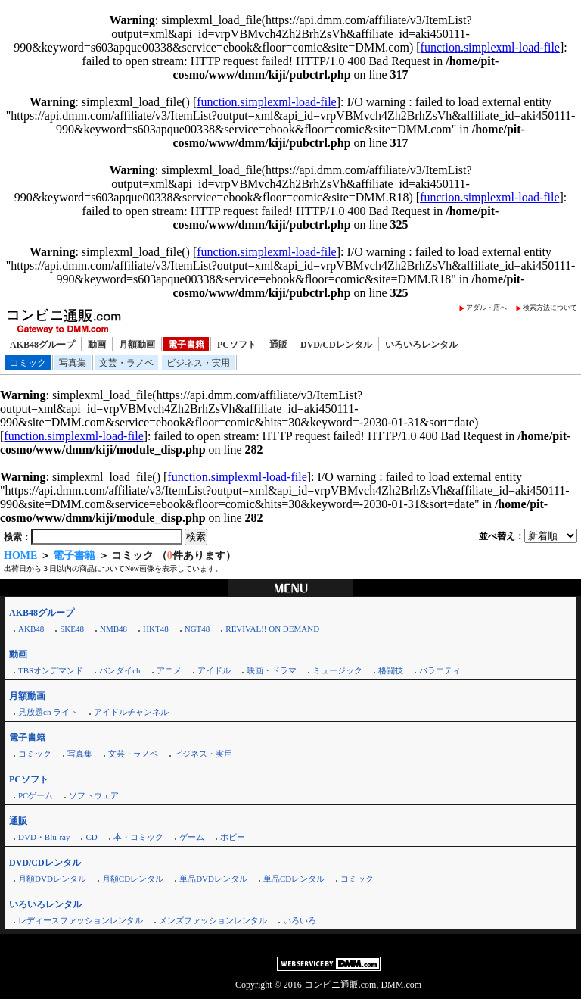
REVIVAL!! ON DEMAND (272, 628)
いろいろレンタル (421, 344)
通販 (278, 344)
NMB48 (113, 628)
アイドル (214, 670)
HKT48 (156, 628)
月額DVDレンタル (52, 878)
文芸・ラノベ (126, 362)
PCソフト (236, 344)
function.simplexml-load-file (490, 47)
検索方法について (550, 307)
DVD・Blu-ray (44, 836)
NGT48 (197, 628)
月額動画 (137, 344)
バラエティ (440, 670)
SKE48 (72, 628)
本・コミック (138, 836)
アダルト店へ (486, 307)
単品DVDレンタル (213, 878)
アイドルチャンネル (131, 711)
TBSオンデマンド (50, 670)
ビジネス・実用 (198, 362)
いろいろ (299, 920)
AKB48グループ (42, 344)
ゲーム (191, 836)
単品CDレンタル (294, 878)
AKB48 (31, 628)
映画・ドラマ (272, 670)
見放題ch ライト (48, 711)
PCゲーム (35, 795)
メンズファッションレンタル (213, 920)
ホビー (232, 836)
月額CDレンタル (132, 878)
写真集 (72, 362)
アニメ (169, 670)
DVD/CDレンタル (336, 344)
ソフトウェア (94, 795)
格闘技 (390, 670)
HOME (20, 555)
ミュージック (337, 670)
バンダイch (119, 670)
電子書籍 (186, 344)
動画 (97, 344)
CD (91, 836)
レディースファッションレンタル (80, 920)
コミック (28, 362)
